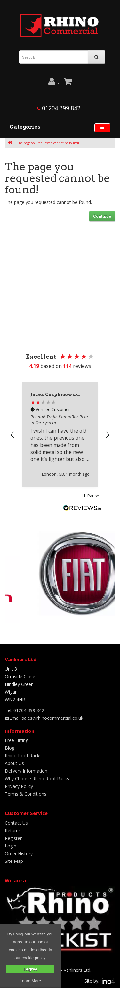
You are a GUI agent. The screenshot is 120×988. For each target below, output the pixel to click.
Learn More (30, 980)
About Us (14, 763)
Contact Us (16, 823)
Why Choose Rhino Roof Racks (37, 778)
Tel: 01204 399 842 (24, 710)
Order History (19, 853)
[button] (12, 435)
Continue (102, 216)
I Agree (30, 969)
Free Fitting (16, 740)
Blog (9, 748)
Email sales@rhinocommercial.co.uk (44, 718)
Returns (13, 830)
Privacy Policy (19, 786)
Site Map (14, 861)
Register (13, 838)
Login (10, 846)
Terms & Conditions (25, 794)
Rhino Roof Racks (23, 756)
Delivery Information (26, 771)
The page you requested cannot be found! (48, 143)
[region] (60, 435)
